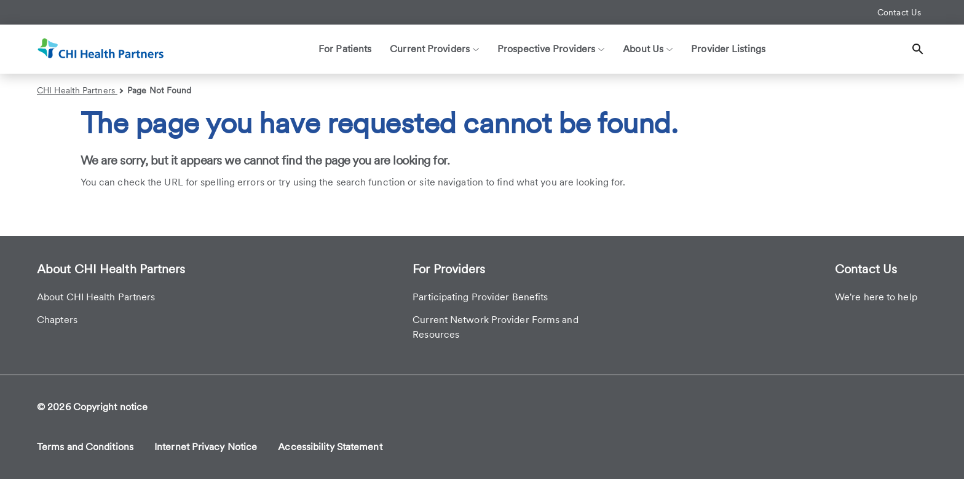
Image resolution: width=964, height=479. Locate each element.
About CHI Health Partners (96, 297)
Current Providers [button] (434, 49)
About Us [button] (648, 49)
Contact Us (899, 12)
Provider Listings (728, 49)
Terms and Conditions (85, 447)
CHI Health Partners (80, 90)
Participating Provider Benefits (480, 297)
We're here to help (876, 297)
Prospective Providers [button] (550, 49)
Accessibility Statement (330, 447)
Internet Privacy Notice (205, 447)
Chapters (57, 319)
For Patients (344, 49)
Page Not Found (159, 90)
